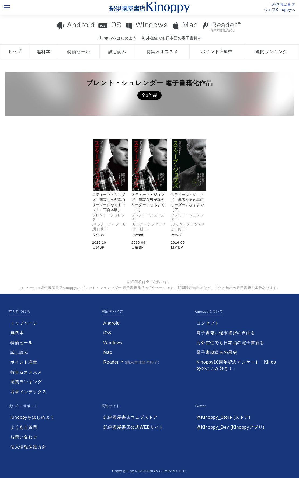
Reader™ (222, 26)
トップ (14, 51)
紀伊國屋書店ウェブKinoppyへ (279, 7)
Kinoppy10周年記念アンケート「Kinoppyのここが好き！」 (236, 365)
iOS (115, 24)
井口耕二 (100, 229)
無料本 (43, 51)
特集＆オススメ (162, 51)
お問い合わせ (23, 437)
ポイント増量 (23, 362)
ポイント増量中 (217, 51)
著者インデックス (28, 391)
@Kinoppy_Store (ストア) (223, 417)
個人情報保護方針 (28, 447)
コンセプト (207, 323)
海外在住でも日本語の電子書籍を (171, 38)
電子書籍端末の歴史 (216, 352)
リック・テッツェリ (109, 224)
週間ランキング (271, 51)
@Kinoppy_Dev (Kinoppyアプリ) (230, 427)
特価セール (78, 51)
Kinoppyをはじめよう (117, 38)
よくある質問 (23, 427)
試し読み (117, 51)
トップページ (23, 323)
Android (81, 24)
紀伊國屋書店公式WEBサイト (133, 427)
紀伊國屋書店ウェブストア (130, 417)
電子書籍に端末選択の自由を (225, 332)
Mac (190, 24)
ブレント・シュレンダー (108, 217)
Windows (151, 24)
